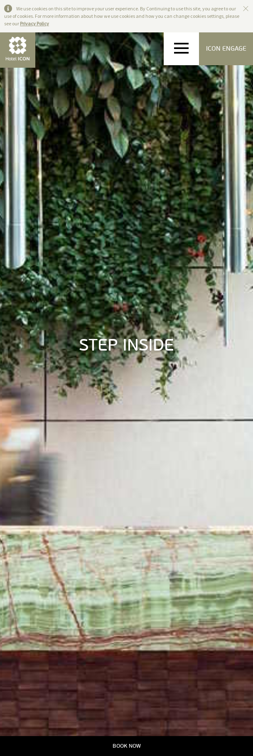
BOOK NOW (127, 746)
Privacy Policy (34, 23)
